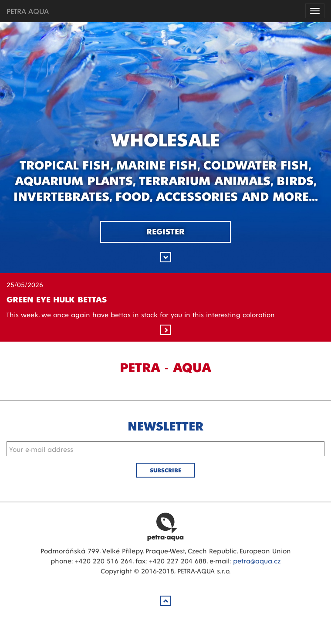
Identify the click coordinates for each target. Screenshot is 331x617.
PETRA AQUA (28, 10)
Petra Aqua (165, 526)
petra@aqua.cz (256, 560)
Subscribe (165, 470)
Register (165, 231)
